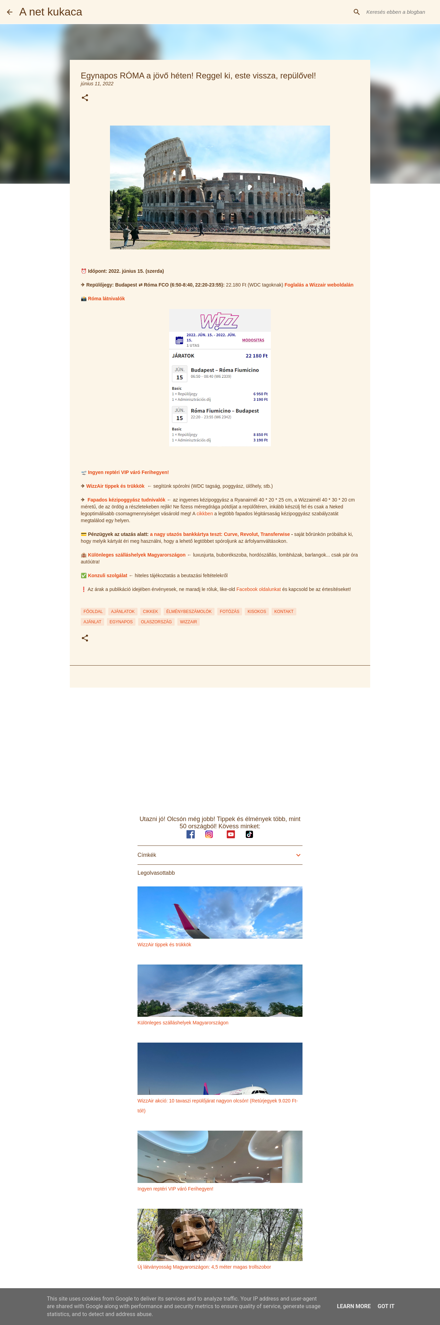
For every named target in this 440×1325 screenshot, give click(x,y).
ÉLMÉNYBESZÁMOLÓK (189, 611)
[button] (85, 98)
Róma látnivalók (106, 298)
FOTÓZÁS (230, 611)
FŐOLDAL (93, 611)
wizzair (188, 622)
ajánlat (92, 622)
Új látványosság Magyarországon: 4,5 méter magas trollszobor (204, 1267)
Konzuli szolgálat (107, 575)
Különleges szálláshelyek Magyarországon (137, 555)
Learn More (354, 1306)
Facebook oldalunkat (258, 589)
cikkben (205, 513)
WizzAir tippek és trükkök (115, 486)
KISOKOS (257, 611)
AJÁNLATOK (123, 611)
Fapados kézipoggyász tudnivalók (126, 500)
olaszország (156, 622)
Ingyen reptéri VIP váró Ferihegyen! (128, 472)
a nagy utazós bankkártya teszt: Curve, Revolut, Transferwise (220, 534)
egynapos (121, 622)
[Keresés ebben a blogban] (398, 12)
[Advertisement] (220, 746)
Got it (385, 1306)
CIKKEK (150, 611)
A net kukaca (50, 12)
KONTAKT (284, 611)
